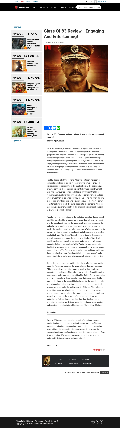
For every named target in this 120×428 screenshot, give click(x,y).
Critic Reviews (73, 363)
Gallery (87, 359)
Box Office (43, 7)
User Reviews (87, 363)
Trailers (63, 7)
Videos (60, 363)
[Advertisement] (53, 18)
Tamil (16, 1)
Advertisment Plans (42, 421)
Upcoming (73, 7)
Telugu (28, 1)
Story (60, 359)
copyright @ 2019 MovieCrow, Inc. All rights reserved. (35, 424)
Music (53, 7)
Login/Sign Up (100, 1)
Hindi (22, 1)
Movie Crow (25, 8)
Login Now (104, 372)
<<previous (16, 27)
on (94, 350)
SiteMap (30, 421)
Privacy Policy (21, 421)
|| (26, 421)
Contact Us (55, 421)
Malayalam (36, 1)
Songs (74, 359)
